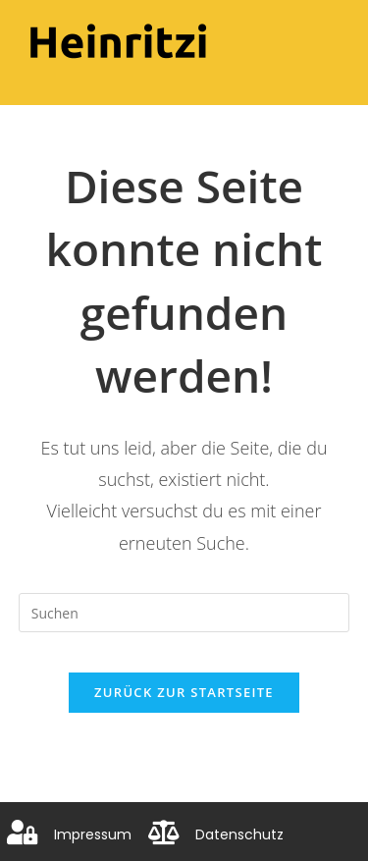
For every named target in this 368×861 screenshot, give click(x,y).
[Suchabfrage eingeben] (184, 612)
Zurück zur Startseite (184, 692)
